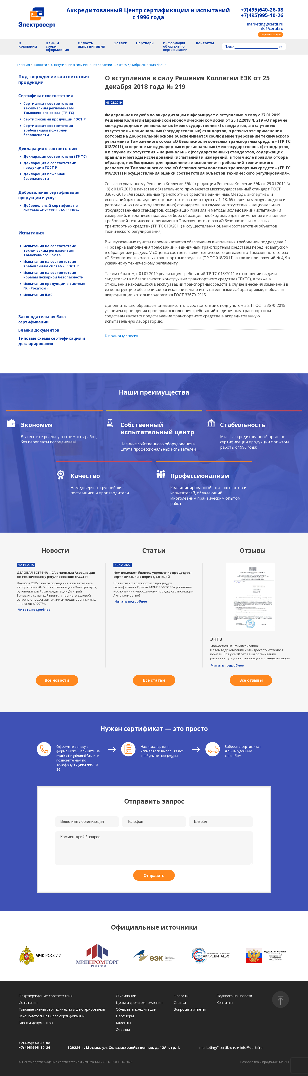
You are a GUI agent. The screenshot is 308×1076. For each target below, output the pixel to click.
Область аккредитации (91, 44)
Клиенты (123, 1022)
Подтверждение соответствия (45, 995)
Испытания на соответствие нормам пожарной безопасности (53, 274)
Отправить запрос (270, 34)
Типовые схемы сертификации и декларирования (51, 341)
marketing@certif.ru (265, 24)
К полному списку (121, 336)
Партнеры (145, 43)
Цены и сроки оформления (57, 46)
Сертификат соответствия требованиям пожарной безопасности (48, 130)
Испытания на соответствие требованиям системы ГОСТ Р (51, 263)
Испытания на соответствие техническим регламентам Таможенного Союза (49, 250)
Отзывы (123, 1029)
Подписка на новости (234, 996)
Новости (181, 995)
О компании (28, 44)
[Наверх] (280, 999)
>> (280, 47)
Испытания (31, 233)
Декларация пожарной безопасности (44, 176)
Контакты (205, 43)
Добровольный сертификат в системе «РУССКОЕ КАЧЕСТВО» (51, 207)
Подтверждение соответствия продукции (53, 79)
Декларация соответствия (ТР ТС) (55, 156)
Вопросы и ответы (190, 1009)
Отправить (154, 876)
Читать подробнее (34, 609)
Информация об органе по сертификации (175, 46)
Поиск (229, 47)
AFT (286, 1062)
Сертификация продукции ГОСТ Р (54, 119)
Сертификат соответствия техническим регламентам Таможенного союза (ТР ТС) (48, 108)
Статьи (180, 1002)
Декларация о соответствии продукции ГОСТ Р (49, 165)
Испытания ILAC (37, 294)
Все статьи (154, 680)
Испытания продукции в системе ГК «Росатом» (54, 285)
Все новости (57, 680)
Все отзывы (251, 680)
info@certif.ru (270, 28)
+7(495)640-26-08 (262, 9)
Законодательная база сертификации (42, 319)
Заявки (120, 43)
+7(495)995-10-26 (262, 15)
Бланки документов (38, 330)
